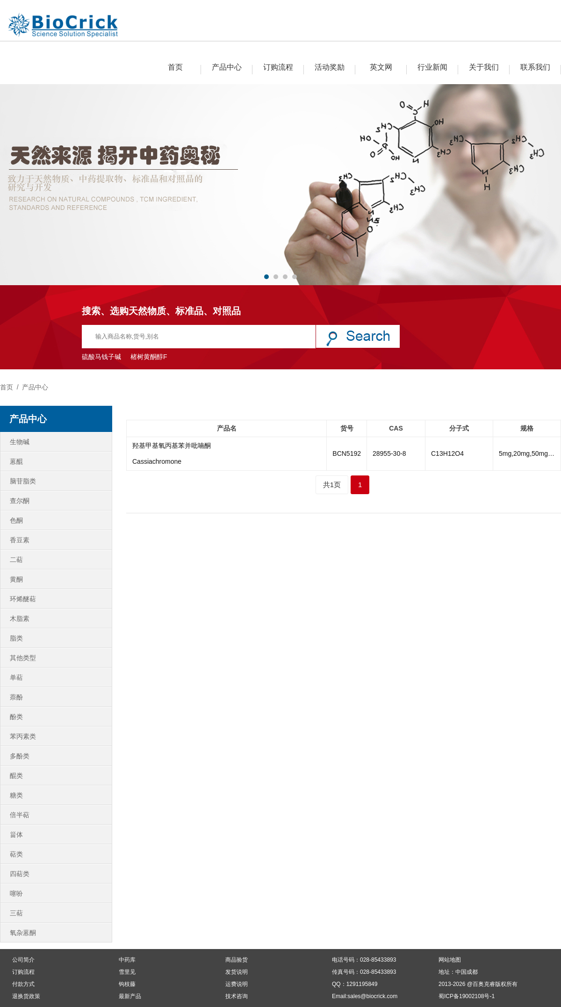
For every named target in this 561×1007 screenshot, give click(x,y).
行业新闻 (432, 67)
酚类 (16, 716)
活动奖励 (330, 67)
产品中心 (227, 67)
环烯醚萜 (23, 599)
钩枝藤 (127, 984)
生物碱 (19, 442)
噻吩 (16, 893)
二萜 (16, 559)
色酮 (16, 520)
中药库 (127, 960)
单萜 (16, 677)
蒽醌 (16, 461)
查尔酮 (19, 500)
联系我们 (535, 67)
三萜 (16, 913)
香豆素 (19, 540)
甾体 (16, 834)
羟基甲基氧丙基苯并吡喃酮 (171, 445)
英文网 (381, 67)
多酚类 (19, 756)
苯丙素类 (23, 736)
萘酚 (16, 697)
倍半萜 (19, 815)
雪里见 (127, 972)
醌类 (16, 775)
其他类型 (23, 658)
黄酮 (16, 579)
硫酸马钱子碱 (101, 356)
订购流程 (278, 67)
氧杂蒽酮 (23, 932)
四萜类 (19, 874)
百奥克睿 (484, 984)
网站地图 (450, 960)
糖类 (16, 795)
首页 (175, 67)
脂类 (16, 638)
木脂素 (19, 618)
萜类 (16, 854)
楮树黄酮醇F (148, 356)
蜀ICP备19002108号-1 (467, 996)
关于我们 (484, 67)
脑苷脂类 (23, 481)
